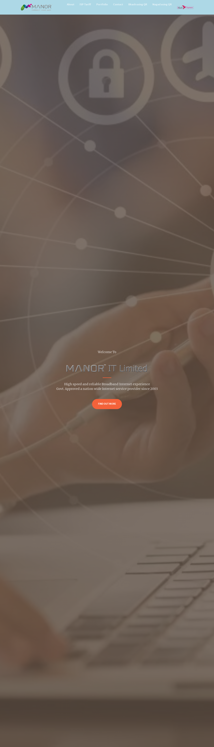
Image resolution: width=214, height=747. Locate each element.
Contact (118, 4)
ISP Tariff (85, 4)
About (70, 4)
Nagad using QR (162, 4)
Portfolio (102, 4)
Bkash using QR (137, 4)
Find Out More (107, 403)
